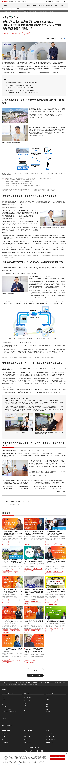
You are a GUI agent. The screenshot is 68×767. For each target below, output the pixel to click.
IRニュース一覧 (27, 700)
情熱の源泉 (5, 11)
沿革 (2, 704)
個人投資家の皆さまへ (28, 712)
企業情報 (4, 5)
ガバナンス (48, 711)
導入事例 (25, 739)
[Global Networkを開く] (65, 1)
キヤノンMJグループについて (31, 5)
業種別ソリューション (17, 33)
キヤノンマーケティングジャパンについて (9, 711)
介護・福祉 (49, 631)
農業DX (16, 572)
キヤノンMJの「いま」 (33, 11)
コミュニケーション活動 (6, 709)
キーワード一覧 (22, 8)
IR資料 (25, 708)
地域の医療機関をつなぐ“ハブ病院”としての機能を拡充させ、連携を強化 (21, 82)
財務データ (26, 705)
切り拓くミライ (51, 11)
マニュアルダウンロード (50, 736)
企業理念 (3, 699)
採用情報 (55, 5)
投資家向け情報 (49, 5)
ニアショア (27, 632)
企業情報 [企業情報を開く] (57, 1)
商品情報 (3, 733)
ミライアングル (6, 8)
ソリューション (27, 733)
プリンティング (61, 544)
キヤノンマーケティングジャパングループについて (17, 682)
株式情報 (25, 710)
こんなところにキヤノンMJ (18, 11)
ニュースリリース (62, 5)
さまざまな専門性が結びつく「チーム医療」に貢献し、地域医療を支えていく (22, 92)
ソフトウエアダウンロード (51, 739)
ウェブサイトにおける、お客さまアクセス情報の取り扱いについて (15, 764)
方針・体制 (48, 699)
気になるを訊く (10, 11)
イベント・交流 (5, 742)
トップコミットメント (50, 697)
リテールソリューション (51, 604)
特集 (2, 739)
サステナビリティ (41, 5)
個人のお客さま (6, 731)
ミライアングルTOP (35, 675)
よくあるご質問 (49, 733)
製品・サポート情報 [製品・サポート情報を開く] (49, 1)
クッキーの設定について (7, 725)
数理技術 (27, 544)
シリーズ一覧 (17, 8)
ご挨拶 (3, 697)
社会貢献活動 (48, 714)
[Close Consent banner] (66, 753)
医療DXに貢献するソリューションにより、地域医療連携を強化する (20, 87)
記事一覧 (12, 8)
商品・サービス (27, 736)
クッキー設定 (57, 756)
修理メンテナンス (49, 742)
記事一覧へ (37, 670)
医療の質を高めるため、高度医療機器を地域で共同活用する (18, 85)
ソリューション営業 (7, 544)
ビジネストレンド (27, 742)
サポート (48, 731)
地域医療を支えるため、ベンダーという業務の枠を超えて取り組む (20, 90)
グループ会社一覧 (28, 693)
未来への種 (40, 11)
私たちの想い (45, 11)
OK (57, 758)
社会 (47, 709)
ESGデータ (48, 704)
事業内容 (30, 682)
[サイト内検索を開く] (63, 1)
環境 (47, 706)
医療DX (27, 33)
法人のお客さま (28, 731)
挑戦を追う (26, 11)
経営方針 (25, 703)
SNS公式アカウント (34, 747)
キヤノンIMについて (61, 491)
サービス (3, 736)
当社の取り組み (5, 706)
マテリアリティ (49, 701)
